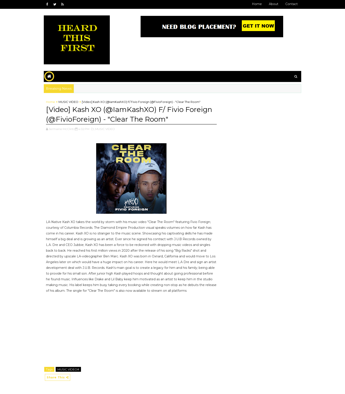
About (273, 4)
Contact (291, 4)
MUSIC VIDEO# (68, 369)
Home (257, 4)
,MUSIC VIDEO (104, 129)
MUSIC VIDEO (68, 102)
